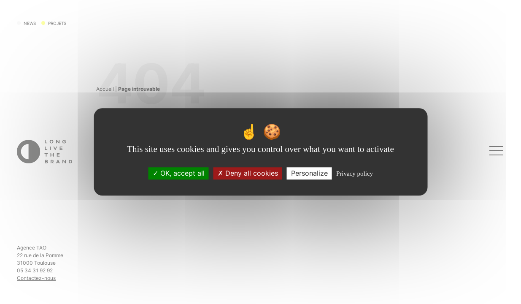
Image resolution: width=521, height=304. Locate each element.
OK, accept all (179, 173)
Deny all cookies (248, 173)
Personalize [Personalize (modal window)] (309, 173)
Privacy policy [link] (354, 174)
